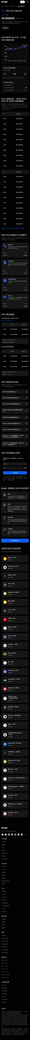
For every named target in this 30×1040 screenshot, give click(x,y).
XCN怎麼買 (4, 947)
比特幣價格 (4, 988)
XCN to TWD (5, 971)
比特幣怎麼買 (5, 938)
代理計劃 (4, 900)
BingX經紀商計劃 (6, 881)
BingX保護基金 (5, 903)
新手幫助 (4, 866)
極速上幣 (4, 850)
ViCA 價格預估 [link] (21, 6)
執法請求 (4, 875)
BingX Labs (4, 897)
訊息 (3, 847)
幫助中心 (4, 869)
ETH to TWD (5, 966)
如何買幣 (4, 935)
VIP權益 (3, 883)
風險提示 (4, 927)
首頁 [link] (2, 6)
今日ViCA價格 (5, 14)
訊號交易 (4, 856)
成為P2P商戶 (5, 853)
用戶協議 (4, 919)
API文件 (3, 878)
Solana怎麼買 (5, 944)
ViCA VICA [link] (12, 6)
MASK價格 (4, 1002)
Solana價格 (4, 993)
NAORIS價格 (5, 999)
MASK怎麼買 (5, 952)
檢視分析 (5, 28)
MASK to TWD (5, 977)
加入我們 (4, 894)
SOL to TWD (5, 969)
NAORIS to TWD (5, 974)
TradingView (5, 859)
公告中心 (4, 908)
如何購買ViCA (15, 540)
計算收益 (15, 472)
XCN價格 (4, 996)
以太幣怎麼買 (5, 941)
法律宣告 (4, 925)
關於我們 (4, 891)
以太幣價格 (4, 990)
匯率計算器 (4, 960)
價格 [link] (7, 6)
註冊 (22, 2)
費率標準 (4, 844)
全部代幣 (4, 985)
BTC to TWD (5, 963)
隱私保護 (4, 922)
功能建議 (4, 872)
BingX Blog (4, 911)
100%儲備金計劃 (5, 905)
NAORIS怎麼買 (5, 949)
